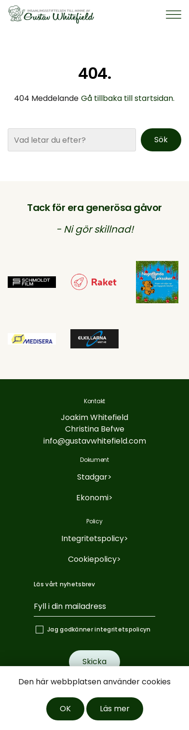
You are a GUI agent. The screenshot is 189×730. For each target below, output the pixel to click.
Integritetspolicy (92, 538)
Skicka (94, 661)
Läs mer (115, 708)
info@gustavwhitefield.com (94, 440)
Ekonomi (92, 497)
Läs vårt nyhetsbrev (64, 584)
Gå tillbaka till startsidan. (128, 98)
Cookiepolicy (92, 559)
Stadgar (92, 477)
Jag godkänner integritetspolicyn (99, 629)
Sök (161, 139)
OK (65, 708)
